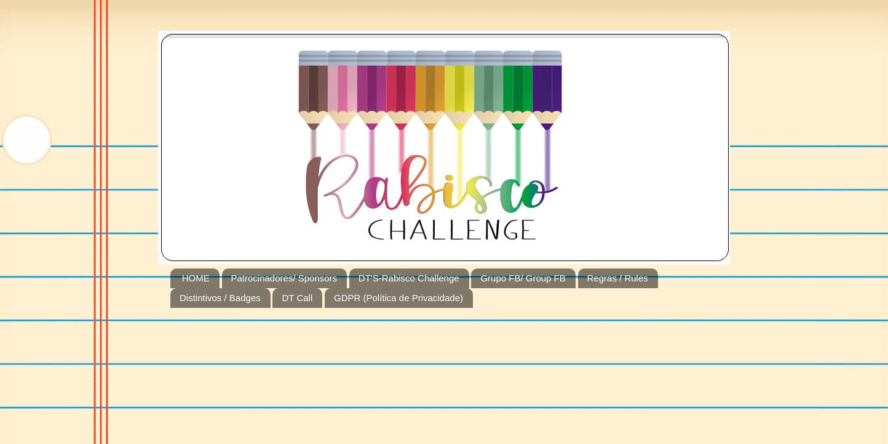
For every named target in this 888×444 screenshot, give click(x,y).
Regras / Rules (617, 278)
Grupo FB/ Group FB (522, 278)
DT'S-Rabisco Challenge (409, 278)
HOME (196, 278)
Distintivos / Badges (220, 298)
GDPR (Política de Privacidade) (398, 298)
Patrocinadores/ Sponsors (284, 278)
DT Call (297, 298)
